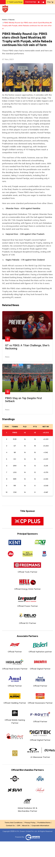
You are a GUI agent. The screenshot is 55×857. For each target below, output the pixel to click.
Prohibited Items (44, 823)
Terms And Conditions (14, 823)
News (7, 357)
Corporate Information (40, 826)
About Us (25, 826)
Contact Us (10, 826)
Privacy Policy (30, 823)
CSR (18, 826)
